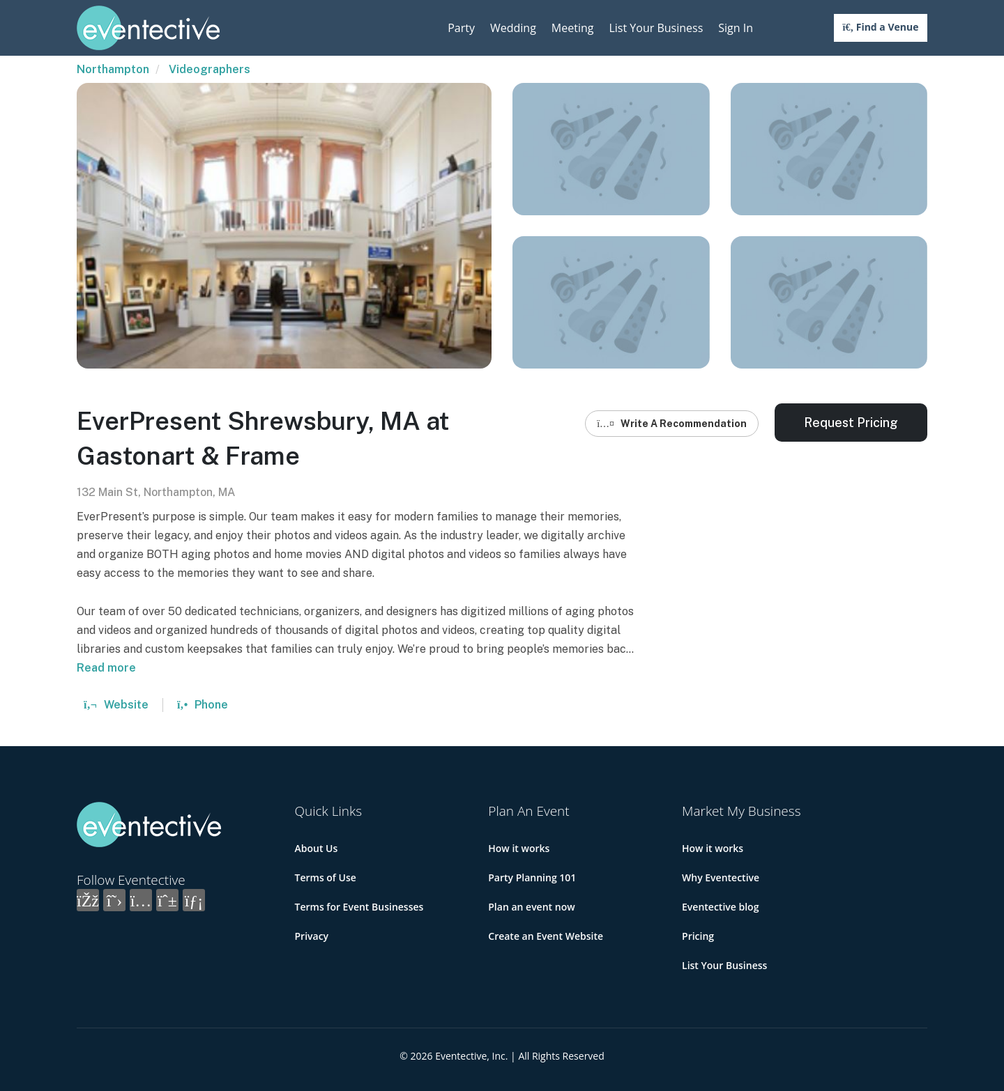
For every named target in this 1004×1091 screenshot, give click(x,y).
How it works (518, 848)
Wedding (513, 28)
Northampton (113, 69)
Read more (106, 667)
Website (116, 704)
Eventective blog (720, 906)
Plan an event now (531, 906)
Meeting (573, 28)
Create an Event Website (545, 936)
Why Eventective (720, 877)
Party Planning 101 (532, 877)
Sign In (735, 28)
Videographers (209, 69)
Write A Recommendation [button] (672, 423)
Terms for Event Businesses (359, 906)
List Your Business (656, 28)
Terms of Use (325, 877)
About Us (316, 848)
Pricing (698, 936)
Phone (202, 704)
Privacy (312, 936)
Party (461, 28)
